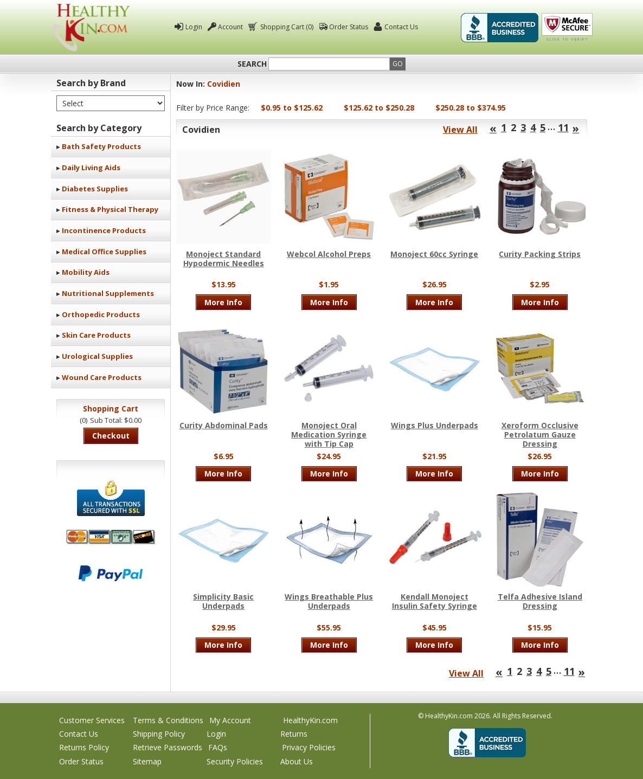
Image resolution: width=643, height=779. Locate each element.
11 (563, 127)
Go (398, 63)
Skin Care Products (96, 335)
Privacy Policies (309, 747)
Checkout (111, 435)
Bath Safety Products (101, 146)
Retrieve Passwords (167, 747)
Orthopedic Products (101, 314)
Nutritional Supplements (108, 293)
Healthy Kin (91, 27)
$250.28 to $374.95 (470, 107)
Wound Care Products (102, 377)
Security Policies (235, 761)
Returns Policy (84, 747)
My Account (230, 720)
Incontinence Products (104, 230)
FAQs (217, 747)
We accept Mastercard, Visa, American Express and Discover (110, 537)
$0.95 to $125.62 (292, 107)
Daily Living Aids (91, 167)
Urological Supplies (97, 356)
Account (230, 26)
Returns (293, 734)
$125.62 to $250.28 (379, 107)
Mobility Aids (86, 272)
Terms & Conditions (168, 720)
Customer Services (92, 720)
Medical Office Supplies (104, 251)
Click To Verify (567, 27)
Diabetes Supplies (95, 189)
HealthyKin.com (310, 720)
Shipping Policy (159, 734)
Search (252, 64)
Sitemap (147, 761)
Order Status (348, 26)
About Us (296, 761)
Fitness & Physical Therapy (110, 209)
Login (193, 26)
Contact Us (401, 26)
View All (460, 129)
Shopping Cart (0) (286, 26)
